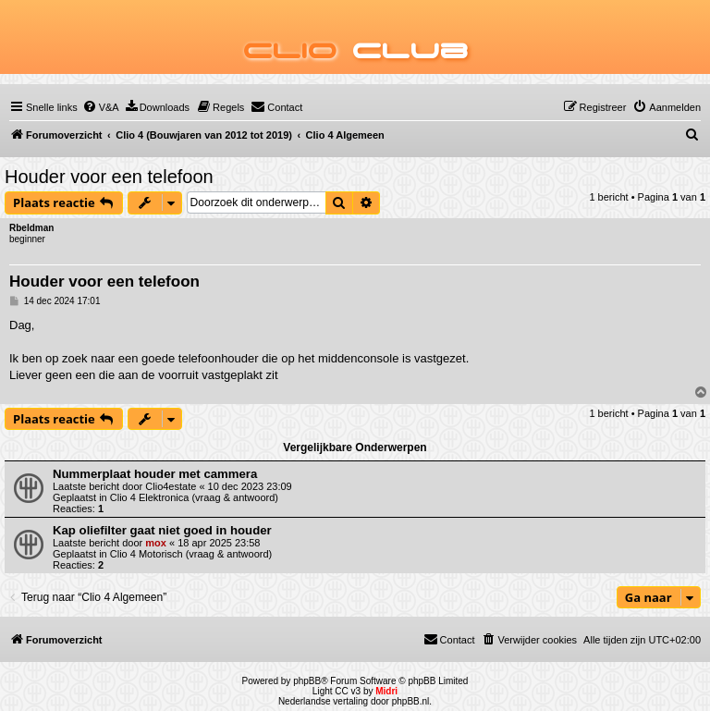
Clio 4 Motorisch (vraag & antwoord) (191, 553)
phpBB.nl (411, 701)
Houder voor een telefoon (109, 176)
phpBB (307, 681)
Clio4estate (170, 486)
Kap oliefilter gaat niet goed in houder (162, 530)
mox (155, 542)
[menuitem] (100, 107)
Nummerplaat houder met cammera (155, 474)
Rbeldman (31, 228)
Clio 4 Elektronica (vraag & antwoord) (194, 497)
